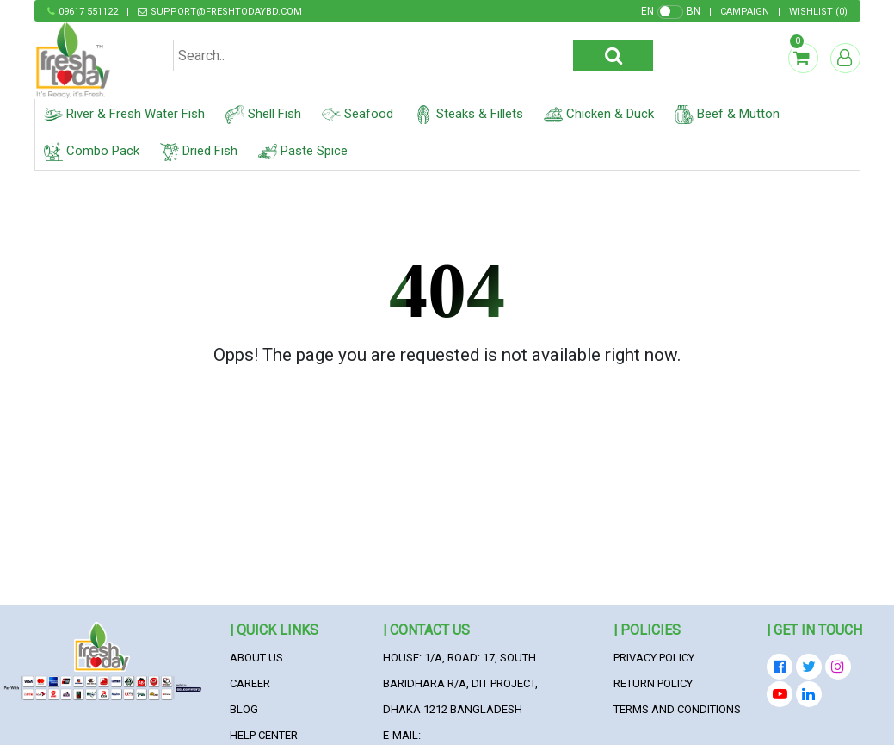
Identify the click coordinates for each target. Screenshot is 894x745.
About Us (256, 657)
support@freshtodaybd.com (226, 11)
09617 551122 (88, 11)
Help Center (264, 735)
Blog (244, 709)
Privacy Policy (653, 657)
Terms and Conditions (677, 709)
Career (250, 683)
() (818, 11)
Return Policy (653, 683)
